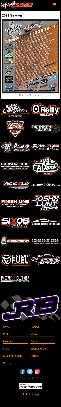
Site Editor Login (30, 394)
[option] (30, 58)
